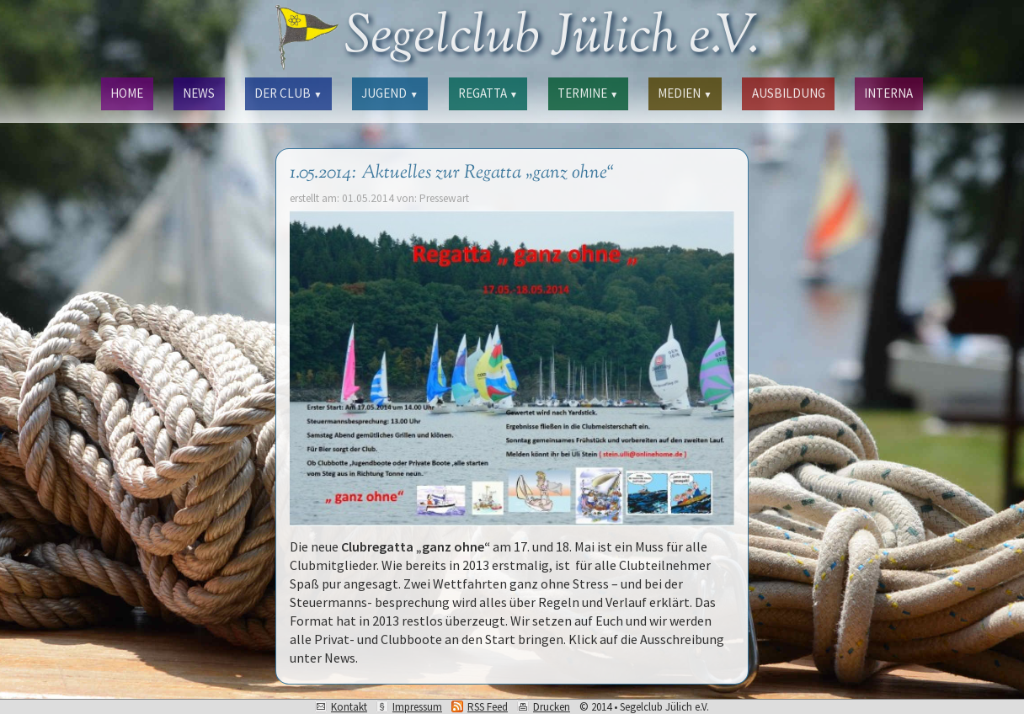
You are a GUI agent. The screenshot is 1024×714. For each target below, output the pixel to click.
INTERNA (888, 93)
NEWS (199, 93)
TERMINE (587, 93)
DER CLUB (288, 93)
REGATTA (488, 93)
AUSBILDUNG (788, 93)
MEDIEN (685, 93)
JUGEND (389, 93)
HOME (126, 93)
